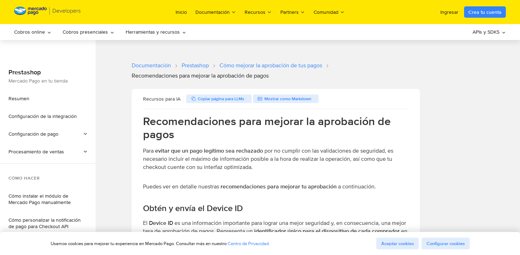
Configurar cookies (446, 243)
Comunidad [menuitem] (329, 12)
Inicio (181, 12)
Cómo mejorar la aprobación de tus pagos (270, 65)
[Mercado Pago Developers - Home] (47, 12)
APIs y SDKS (489, 31)
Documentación (151, 65)
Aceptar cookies (397, 243)
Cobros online (32, 31)
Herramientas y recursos (156, 31)
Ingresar (449, 12)
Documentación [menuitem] (215, 12)
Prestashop (195, 65)
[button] (48, 151)
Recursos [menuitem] (258, 12)
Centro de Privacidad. (249, 243)
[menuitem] (32, 32)
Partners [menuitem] (292, 12)
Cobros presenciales (88, 31)
